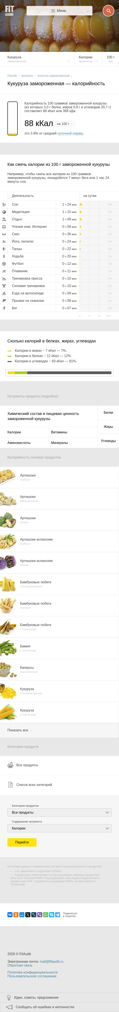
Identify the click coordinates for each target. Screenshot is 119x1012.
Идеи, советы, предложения (36, 997)
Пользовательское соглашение (31, 976)
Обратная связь (20, 965)
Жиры (108, 426)
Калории (14, 432)
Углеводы (108, 441)
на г (63, 124)
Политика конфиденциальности (32, 972)
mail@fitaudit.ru (51, 961)
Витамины (59, 432)
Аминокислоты (19, 443)
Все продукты (22, 765)
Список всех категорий (29, 785)
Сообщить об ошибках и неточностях (45, 1007)
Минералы (59, 443)
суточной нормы (70, 133)
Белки (108, 412)
